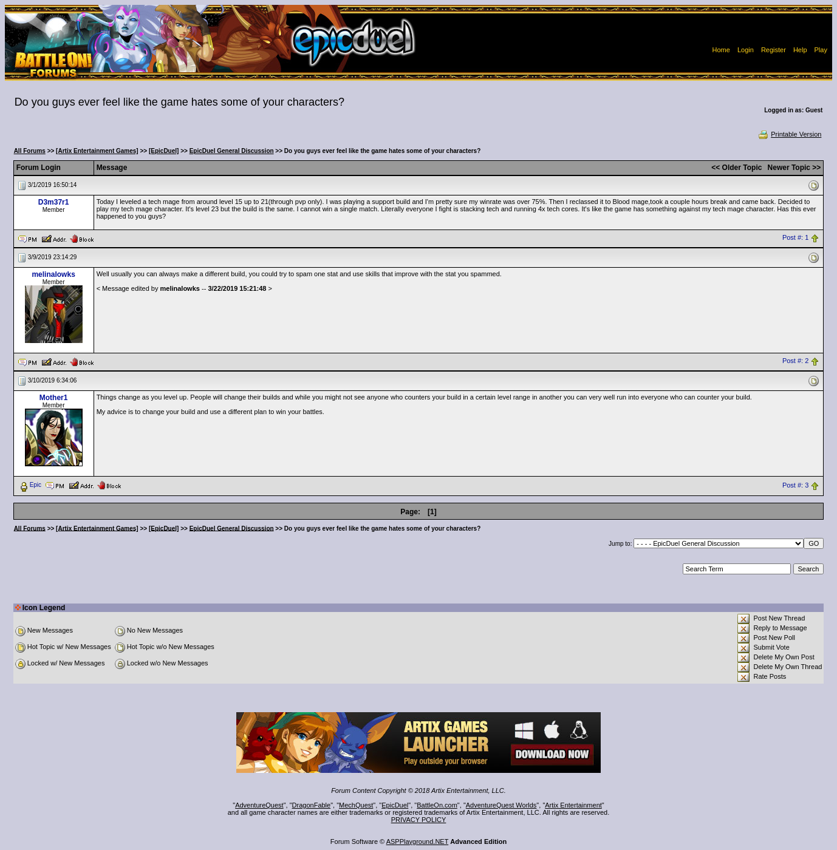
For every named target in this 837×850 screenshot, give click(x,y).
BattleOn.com (437, 805)
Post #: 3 (795, 485)
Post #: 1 (795, 238)
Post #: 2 (795, 361)
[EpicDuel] (164, 151)
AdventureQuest (259, 805)
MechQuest (356, 805)
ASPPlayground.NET (417, 841)
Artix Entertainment (573, 805)
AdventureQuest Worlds (501, 805)
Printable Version (789, 134)
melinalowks (53, 274)
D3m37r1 (53, 202)
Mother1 (53, 397)
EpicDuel (394, 805)
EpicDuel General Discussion (232, 151)
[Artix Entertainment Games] (97, 151)
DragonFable (311, 805)
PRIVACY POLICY (418, 819)
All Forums (30, 151)
